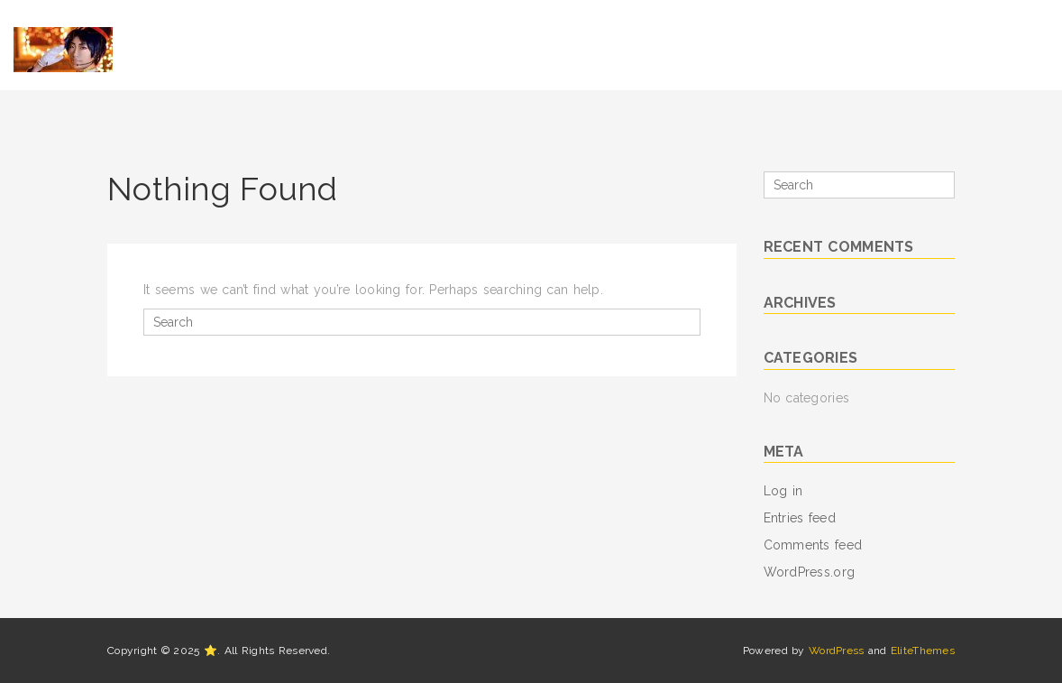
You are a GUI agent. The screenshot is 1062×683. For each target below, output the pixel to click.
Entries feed (800, 518)
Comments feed (813, 545)
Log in (783, 491)
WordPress (837, 650)
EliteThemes (923, 650)
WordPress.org (810, 572)
